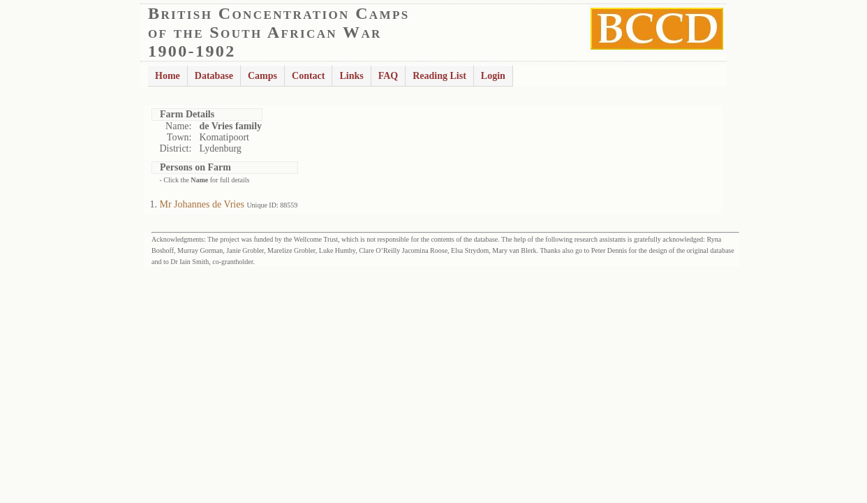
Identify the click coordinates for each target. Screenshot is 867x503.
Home (167, 76)
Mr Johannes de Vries (202, 204)
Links (351, 76)
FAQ (388, 76)
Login (493, 76)
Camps (262, 76)
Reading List (439, 76)
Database (214, 76)
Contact (308, 76)
